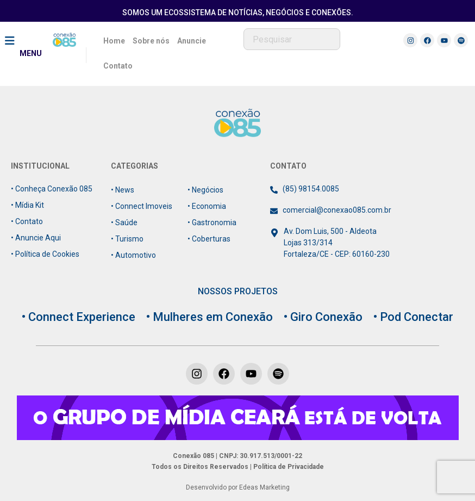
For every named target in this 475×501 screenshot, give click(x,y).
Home (114, 40)
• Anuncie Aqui (36, 237)
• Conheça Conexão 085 (51, 188)
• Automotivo (133, 255)
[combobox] (291, 39)
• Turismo (127, 238)
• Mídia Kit (27, 205)
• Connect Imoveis (141, 206)
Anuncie (191, 40)
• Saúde (124, 222)
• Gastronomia (212, 222)
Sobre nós (151, 40)
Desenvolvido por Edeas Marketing (238, 487)
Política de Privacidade (288, 466)
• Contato (27, 221)
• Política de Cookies (45, 254)
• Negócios (205, 189)
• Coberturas (209, 238)
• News (122, 189)
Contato (118, 65)
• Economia (207, 206)
